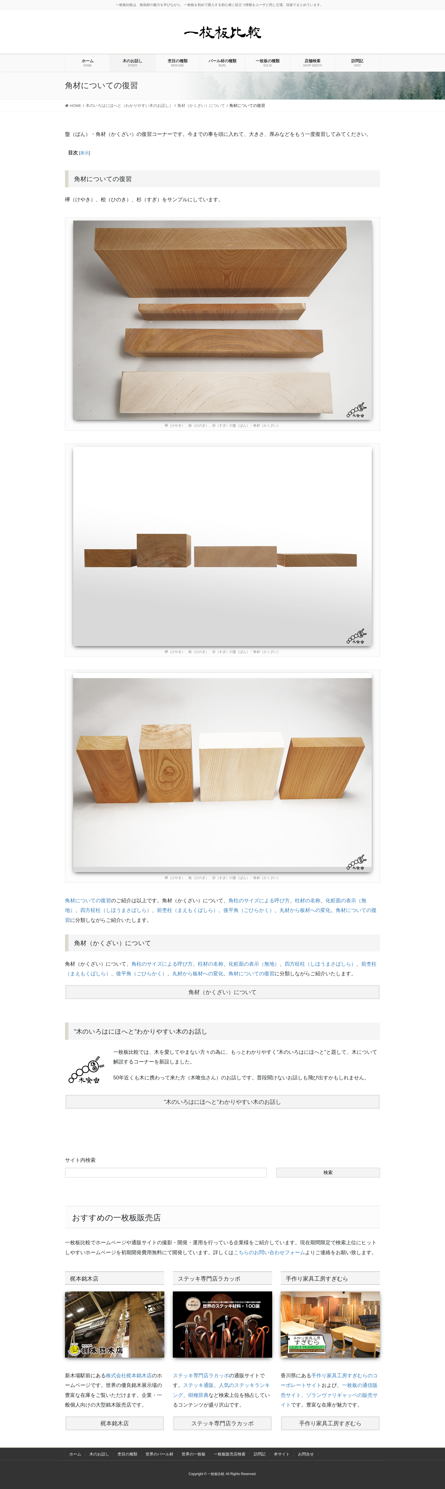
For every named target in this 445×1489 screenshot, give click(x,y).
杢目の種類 (127, 1454)
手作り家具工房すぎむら (330, 1423)
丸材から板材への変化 (305, 910)
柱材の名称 (307, 900)
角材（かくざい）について (222, 992)
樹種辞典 (198, 1395)
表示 (84, 152)
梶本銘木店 (114, 1423)
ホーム (75, 1454)
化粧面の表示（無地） (254, 964)
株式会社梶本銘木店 (129, 1375)
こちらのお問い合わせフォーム (269, 1252)
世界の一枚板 (193, 1454)
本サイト (282, 1454)
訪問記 (260, 1454)
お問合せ (306, 1454)
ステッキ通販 (198, 1385)
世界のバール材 (159, 1454)
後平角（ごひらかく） (248, 910)
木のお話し (99, 1454)
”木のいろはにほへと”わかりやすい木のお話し (222, 1102)
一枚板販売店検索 (229, 1454)
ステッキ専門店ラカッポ (201, 1375)
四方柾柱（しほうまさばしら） (116, 910)
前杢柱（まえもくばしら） (187, 910)
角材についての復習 (88, 900)
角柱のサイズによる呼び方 (259, 900)
